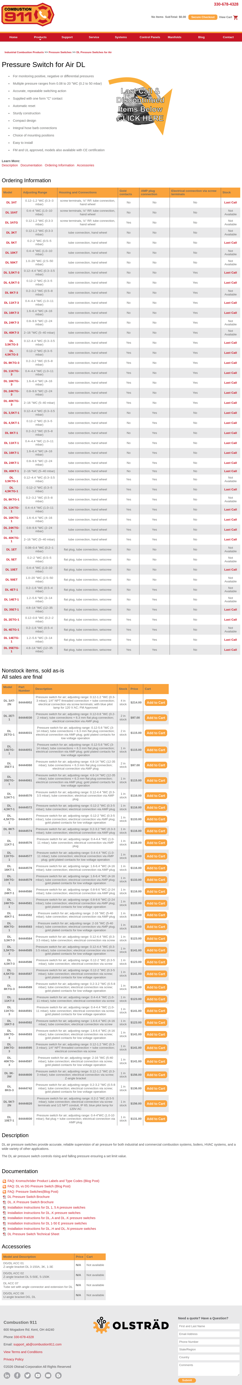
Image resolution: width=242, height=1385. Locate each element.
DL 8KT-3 (11, 292)
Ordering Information (59, 165)
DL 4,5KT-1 (11, 423)
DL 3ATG (11, 222)
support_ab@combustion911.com (37, 1344)
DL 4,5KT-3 (11, 282)
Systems (121, 37)
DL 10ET (11, 569)
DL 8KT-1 (11, 433)
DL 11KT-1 (11, 443)
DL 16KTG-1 (11, 519)
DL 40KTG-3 (11, 402)
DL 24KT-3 (11, 322)
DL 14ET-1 (11, 599)
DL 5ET (11, 559)
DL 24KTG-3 (11, 392)
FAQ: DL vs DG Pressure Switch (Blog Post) (39, 1186)
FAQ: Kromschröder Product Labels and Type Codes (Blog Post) (53, 1181)
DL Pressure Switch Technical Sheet (33, 1234)
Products (40, 38)
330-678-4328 (226, 4)
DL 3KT (11, 232)
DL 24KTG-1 (11, 529)
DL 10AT (12, 212)
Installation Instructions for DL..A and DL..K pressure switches (52, 1218)
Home (13, 37)
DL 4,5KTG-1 (11, 489)
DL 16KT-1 (11, 452)
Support (67, 37)
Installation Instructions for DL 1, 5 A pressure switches (46, 1207)
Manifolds (174, 37)
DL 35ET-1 (11, 609)
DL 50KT (11, 262)
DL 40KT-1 (11, 471)
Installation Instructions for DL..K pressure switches (44, 1213)
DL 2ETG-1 (11, 619)
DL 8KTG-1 (11, 499)
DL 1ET (11, 549)
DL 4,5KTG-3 (11, 352)
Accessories (85, 165)
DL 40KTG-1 (11, 539)
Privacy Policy (14, 1359)
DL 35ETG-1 (11, 649)
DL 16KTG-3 (11, 382)
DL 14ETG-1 (11, 639)
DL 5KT (11, 242)
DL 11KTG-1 (11, 509)
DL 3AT (11, 202)
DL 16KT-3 (11, 312)
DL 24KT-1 (11, 462)
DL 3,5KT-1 (11, 412)
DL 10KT (11, 252)
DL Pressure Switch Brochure (29, 1197)
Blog (201, 37)
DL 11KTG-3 (11, 372)
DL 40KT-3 (11, 332)
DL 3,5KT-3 (11, 272)
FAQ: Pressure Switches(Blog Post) (33, 1191)
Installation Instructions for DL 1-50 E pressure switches (47, 1223)
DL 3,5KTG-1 (11, 479)
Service (94, 37)
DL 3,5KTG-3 (11, 342)
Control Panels (150, 37)
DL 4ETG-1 (11, 629)
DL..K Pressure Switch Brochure (31, 1202)
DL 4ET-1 (11, 589)
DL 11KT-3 (11, 302)
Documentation (31, 165)
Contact (228, 37)
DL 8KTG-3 (11, 362)
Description (10, 165)
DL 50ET (11, 579)
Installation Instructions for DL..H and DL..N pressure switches (52, 1228)
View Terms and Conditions (23, 1352)
